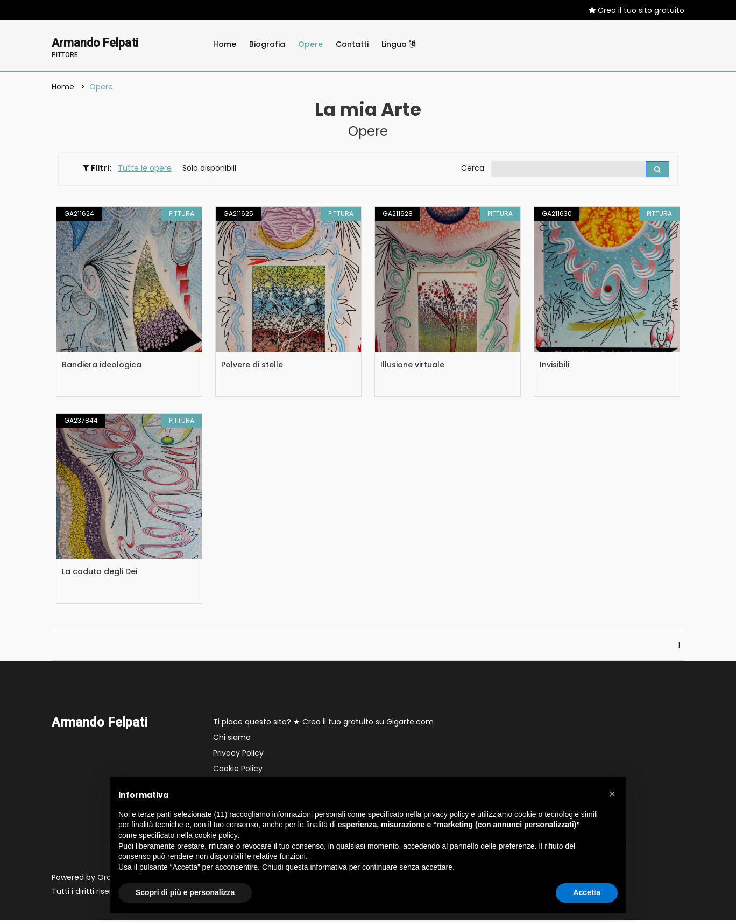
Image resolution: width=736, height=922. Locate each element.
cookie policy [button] (216, 835)
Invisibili (554, 366)
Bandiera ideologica (101, 366)
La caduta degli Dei (99, 573)
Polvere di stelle (252, 366)
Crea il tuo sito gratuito (636, 10)
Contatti (352, 44)
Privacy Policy (238, 755)
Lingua (398, 44)
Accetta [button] (586, 892)
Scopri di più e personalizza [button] (185, 892)
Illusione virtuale (412, 366)
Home (224, 44)
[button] (612, 793)
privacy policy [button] (446, 814)
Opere (310, 44)
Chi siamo (232, 739)
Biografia (267, 44)
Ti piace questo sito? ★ (323, 723)
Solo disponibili (209, 169)
